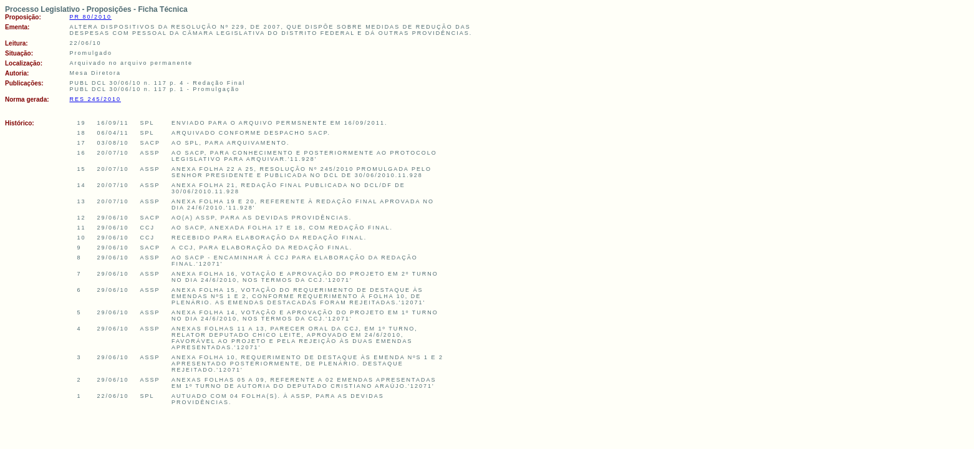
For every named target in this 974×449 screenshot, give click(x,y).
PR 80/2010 (90, 17)
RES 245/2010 (95, 99)
